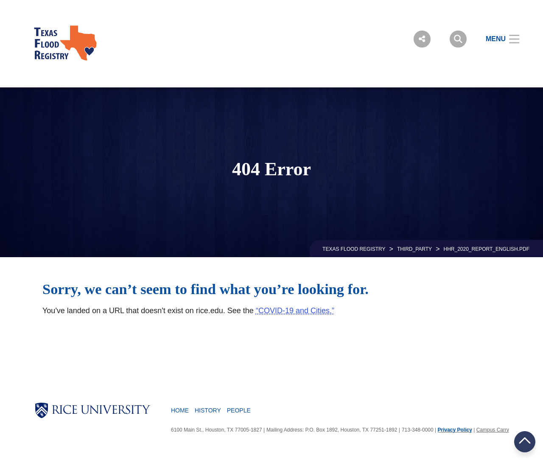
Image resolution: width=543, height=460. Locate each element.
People (239, 410)
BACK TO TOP (524, 441)
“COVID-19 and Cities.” (295, 310)
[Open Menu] (497, 39)
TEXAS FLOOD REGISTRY (353, 249)
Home (180, 410)
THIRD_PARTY (414, 249)
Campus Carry (492, 430)
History (208, 410)
